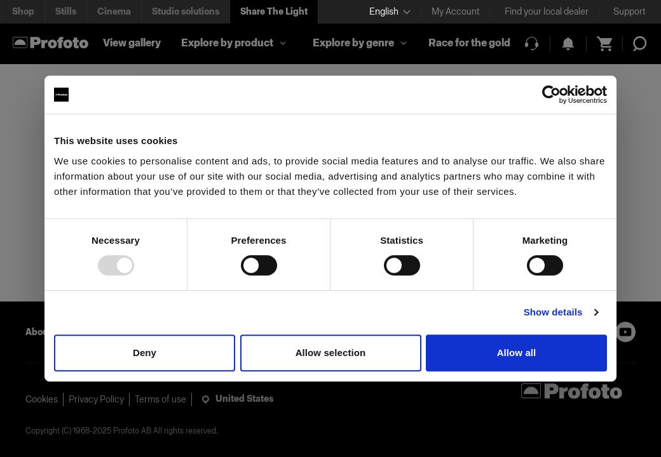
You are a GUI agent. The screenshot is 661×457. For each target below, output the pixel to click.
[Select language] (390, 11)
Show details (553, 312)
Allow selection (331, 352)
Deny (144, 352)
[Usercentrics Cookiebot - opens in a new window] (551, 94)
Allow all (516, 352)
